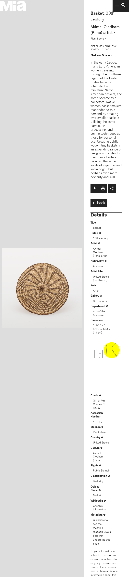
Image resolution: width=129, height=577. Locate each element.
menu (116, 5)
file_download (94, 188)
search (123, 5)
